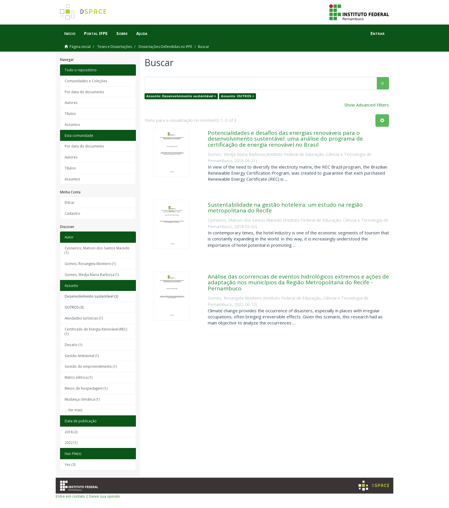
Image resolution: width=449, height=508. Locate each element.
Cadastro (72, 213)
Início (69, 33)
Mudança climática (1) (82, 399)
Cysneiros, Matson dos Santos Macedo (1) (97, 250)
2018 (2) (71, 431)
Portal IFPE (96, 33)
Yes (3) (70, 464)
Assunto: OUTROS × (237, 96)
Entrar (69, 202)
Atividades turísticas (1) (84, 318)
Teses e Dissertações (114, 46)
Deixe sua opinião (104, 496)
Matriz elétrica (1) (79, 377)
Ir (382, 83)
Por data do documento (84, 91)
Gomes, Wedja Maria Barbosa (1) (92, 274)
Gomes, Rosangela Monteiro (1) (90, 263)
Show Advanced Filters (366, 105)
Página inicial (80, 46)
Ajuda (141, 33)
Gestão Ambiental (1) (82, 355)
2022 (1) (71, 442)
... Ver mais (74, 410)
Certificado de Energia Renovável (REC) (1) (96, 331)
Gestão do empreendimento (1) (91, 366)
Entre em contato (70, 496)
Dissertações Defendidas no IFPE (165, 46)
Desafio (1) (74, 344)
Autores (71, 102)
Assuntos (72, 124)
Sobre (122, 33)
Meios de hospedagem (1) (86, 388)
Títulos (70, 113)
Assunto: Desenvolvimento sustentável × (181, 96)
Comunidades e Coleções (86, 81)
